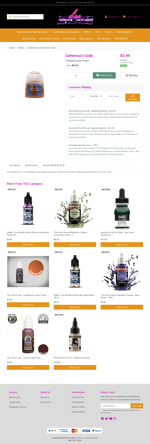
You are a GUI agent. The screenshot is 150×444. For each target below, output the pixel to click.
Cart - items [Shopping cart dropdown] (131, 16)
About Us (44, 397)
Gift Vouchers (104, 38)
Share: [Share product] (72, 65)
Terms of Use (78, 397)
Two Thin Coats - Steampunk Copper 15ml (26, 295)
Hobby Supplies (123, 32)
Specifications (31, 165)
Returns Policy (78, 407)
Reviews (54, 165)
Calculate (132, 97)
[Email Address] (116, 405)
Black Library (85, 38)
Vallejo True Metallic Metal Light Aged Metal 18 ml (74, 296)
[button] (131, 75)
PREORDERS (121, 38)
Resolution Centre (17, 407)
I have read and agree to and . (120, 411)
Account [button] (112, 16)
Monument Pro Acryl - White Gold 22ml (72, 357)
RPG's (87, 32)
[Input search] (28, 16)
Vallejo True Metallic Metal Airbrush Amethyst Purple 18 (28, 233)
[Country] (94, 96)
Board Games (28, 38)
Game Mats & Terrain (49, 38)
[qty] (76, 96)
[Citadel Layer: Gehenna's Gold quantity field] (76, 75)
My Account (14, 397)
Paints (108, 32)
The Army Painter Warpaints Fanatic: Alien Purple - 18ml (120, 296)
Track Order (14, 402)
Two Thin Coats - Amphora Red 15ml (24, 357)
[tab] (15, 165)
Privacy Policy (78, 402)
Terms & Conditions (128, 410)
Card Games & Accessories (66, 32)
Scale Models (69, 38)
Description (14, 165)
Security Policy (78, 411)
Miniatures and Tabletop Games (32, 32)
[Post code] (113, 96)
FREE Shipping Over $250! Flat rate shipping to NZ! (75, 2)
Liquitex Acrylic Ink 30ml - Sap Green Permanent (117, 233)
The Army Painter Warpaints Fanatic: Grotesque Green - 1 (70, 233)
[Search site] (10, 16)
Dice (97, 32)
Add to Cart (104, 75)
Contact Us (45, 402)
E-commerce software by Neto (86, 438)
